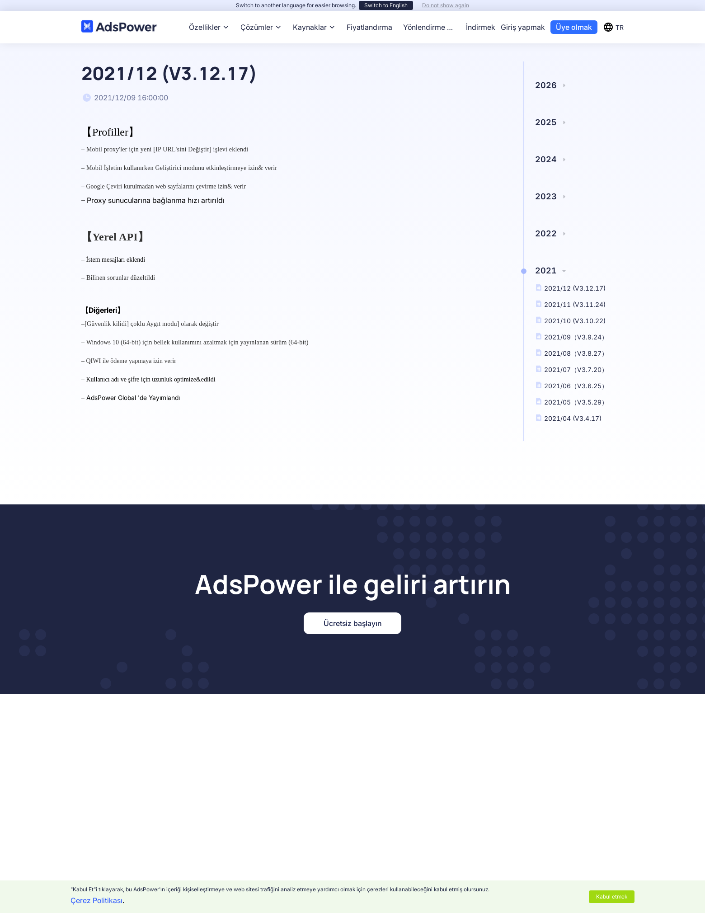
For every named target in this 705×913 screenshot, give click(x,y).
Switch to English (386, 5)
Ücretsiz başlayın (352, 623)
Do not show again (445, 5)
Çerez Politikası (96, 900)
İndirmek (480, 27)
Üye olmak (574, 27)
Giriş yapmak (523, 27)
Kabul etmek (611, 896)
